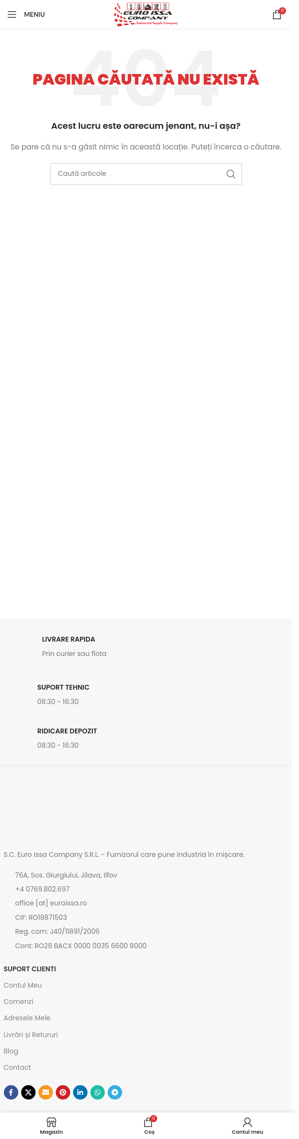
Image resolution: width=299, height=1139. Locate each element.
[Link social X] (28, 1092)
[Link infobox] (146, 649)
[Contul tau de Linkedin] (80, 1092)
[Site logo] (145, 14)
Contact (17, 1067)
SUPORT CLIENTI (30, 969)
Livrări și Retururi (31, 1035)
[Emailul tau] (45, 1092)
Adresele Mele (27, 1018)
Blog (11, 1051)
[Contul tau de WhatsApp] (97, 1092)
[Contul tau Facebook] (11, 1092)
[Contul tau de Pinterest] (63, 1092)
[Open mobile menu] (26, 14)
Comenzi (19, 1001)
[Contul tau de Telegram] (115, 1092)
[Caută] (146, 174)
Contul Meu (23, 985)
